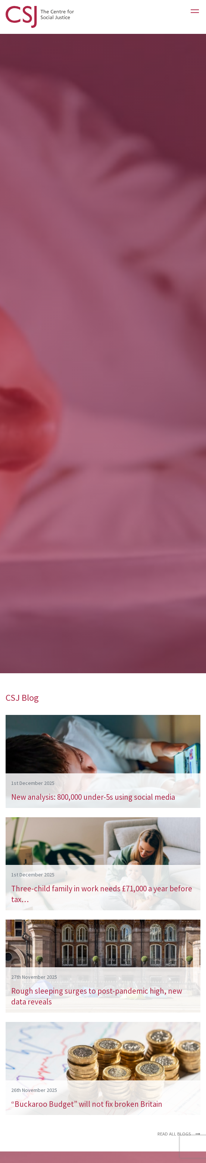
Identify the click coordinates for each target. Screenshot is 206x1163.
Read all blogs (178, 1134)
